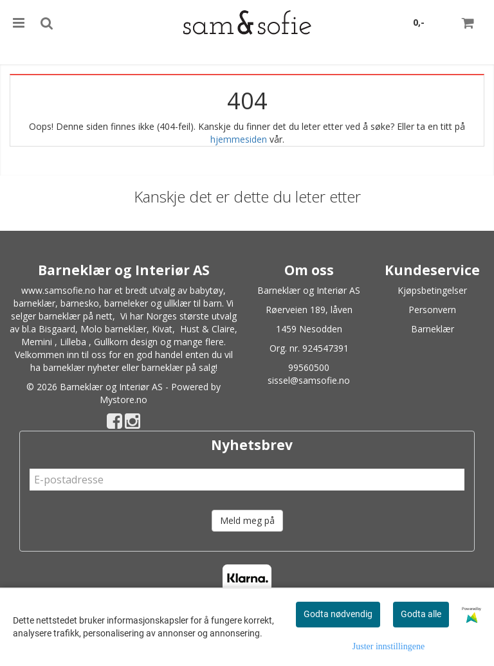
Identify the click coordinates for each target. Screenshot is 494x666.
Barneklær (432, 329)
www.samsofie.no (58, 290)
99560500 (308, 367)
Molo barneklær (113, 329)
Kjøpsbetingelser (432, 290)
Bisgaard (57, 329)
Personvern (432, 309)
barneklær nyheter (81, 367)
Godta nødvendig (338, 614)
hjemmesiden (238, 139)
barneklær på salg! (179, 367)
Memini (36, 342)
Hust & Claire (207, 329)
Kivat (162, 329)
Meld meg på (247, 520)
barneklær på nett (76, 316)
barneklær (34, 303)
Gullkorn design (126, 342)
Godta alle (421, 614)
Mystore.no (123, 399)
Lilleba (73, 342)
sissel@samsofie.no (309, 380)
